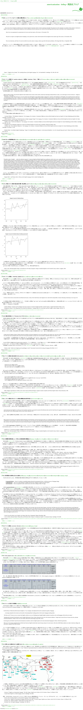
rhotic (41, 276)
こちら (49, 546)
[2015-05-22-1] (11, 597)
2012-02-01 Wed (4, 313)
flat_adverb (62, 356)
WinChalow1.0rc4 (8, 708)
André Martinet (11, 319)
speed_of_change (41, 438)
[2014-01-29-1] (28, 309)
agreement (38, 183)
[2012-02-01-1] (17, 150)
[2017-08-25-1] (56, 84)
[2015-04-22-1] (17, 349)
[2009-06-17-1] (42, 686)
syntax (44, 183)
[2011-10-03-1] (64, 518)
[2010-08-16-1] (11, 557)
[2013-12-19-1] (23, 705)
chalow (17, 708)
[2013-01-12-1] (23, 270)
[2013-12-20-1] (17, 705)
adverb (24, 356)
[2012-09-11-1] (34, 518)
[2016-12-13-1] (17, 309)
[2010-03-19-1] (75, 82)
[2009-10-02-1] (6, 403)
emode (63, 79)
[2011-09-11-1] (76, 518)
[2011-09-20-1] (70, 518)
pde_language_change (63, 475)
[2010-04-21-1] (32, 630)
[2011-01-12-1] (70, 385)
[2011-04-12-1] (52, 705)
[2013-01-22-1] (28, 518)
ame (38, 17)
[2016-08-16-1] (11, 469)
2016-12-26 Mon (4, 136)
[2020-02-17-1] (11, 309)
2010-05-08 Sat (4, 641)
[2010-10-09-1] (29, 345)
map (35, 644)
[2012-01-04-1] (52, 518)
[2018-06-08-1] (17, 518)
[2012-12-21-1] (15, 187)
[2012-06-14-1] (66, 186)
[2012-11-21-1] (34, 309)
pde (21, 475)
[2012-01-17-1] (23, 392)
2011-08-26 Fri (4, 395)
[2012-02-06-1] (40, 518)
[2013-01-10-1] (17, 392)
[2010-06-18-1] (19, 487)
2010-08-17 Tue (4, 552)
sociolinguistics (42, 17)
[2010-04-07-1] (25, 84)
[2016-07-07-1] (23, 518)
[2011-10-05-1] (58, 518)
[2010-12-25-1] (23, 597)
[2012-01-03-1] (24, 358)
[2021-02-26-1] (11, 133)
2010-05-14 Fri (4, 600)
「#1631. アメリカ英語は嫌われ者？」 (52, 45)
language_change (33, 438)
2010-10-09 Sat (4, 522)
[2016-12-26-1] (11, 349)
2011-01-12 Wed (4, 472)
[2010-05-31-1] (11, 488)
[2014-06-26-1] (23, 469)
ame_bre (49, 79)
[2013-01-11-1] (17, 432)
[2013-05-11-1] (34, 705)
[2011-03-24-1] (17, 597)
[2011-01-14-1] (10, 441)
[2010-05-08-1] (32, 144)
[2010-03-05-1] (39, 387)
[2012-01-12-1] (28, 392)
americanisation (49, 17)
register (32, 356)
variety (19, 139)
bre (24, 139)
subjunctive (45, 79)
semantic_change (24, 555)
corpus (47, 183)
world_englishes (38, 139)
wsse (33, 139)
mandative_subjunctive (6, 80)
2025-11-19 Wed (4, 14)
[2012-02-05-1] (46, 518)
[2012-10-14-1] (11, 278)
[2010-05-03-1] (56, 686)
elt (16, 139)
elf (24, 316)
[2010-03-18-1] (51, 82)
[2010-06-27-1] (67, 148)
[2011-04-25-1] (46, 705)
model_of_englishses (46, 139)
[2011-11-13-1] (39, 186)
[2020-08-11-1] (11, 518)
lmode (66, 79)
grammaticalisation (33, 475)
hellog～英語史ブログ (4, 1)
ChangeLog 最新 (13, 1)
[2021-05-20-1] (17, 270)
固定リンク (5, 74)
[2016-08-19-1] (11, 392)
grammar (57, 356)
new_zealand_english (32, 17)
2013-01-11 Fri (4, 180)
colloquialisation (51, 356)
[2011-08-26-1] (45, 143)
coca (14, 555)
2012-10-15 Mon (4, 273)
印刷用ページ (11, 74)
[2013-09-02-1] (28, 705)
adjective (28, 356)
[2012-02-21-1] (40, 705)
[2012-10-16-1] (40, 309)
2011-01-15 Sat (4, 435)
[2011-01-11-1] (23, 488)
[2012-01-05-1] (34, 392)
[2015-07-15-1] (23, 309)
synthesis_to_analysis (25, 85)
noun (42, 183)
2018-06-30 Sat (4, 76)
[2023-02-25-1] (11, 270)
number (33, 183)
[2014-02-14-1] (28, 469)
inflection (59, 79)
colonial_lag (54, 79)
